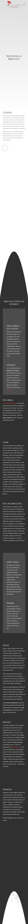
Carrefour (9, 389)
